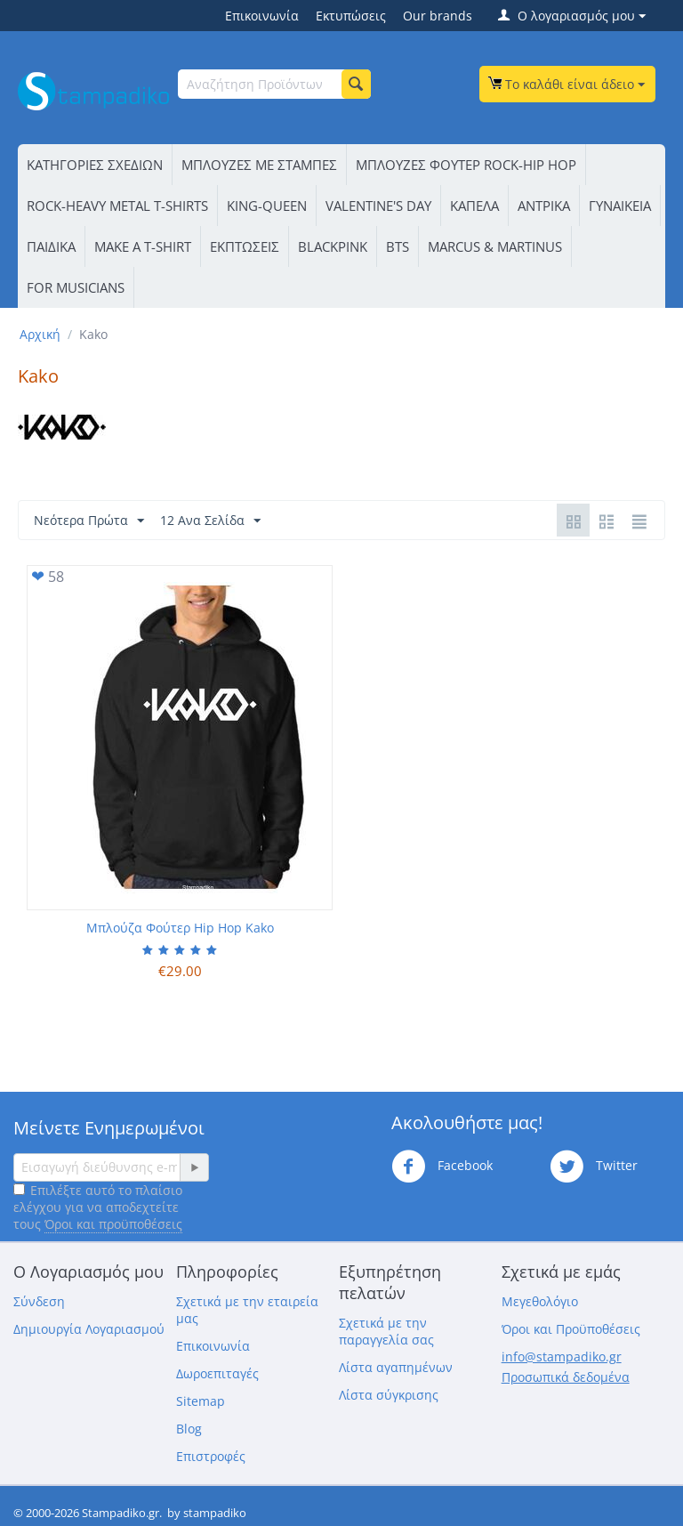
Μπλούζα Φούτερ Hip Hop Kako (180, 927)
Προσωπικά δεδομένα (566, 1377)
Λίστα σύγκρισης (388, 1394)
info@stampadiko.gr (562, 1356)
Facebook (442, 1166)
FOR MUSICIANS (76, 287)
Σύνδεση (39, 1301)
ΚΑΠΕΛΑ (474, 205)
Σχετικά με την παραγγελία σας (386, 1331)
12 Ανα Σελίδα (210, 521)
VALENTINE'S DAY (378, 205)
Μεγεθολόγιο (540, 1301)
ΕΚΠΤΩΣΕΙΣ (244, 246)
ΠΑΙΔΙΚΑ (51, 246)
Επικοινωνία (262, 15)
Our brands (437, 15)
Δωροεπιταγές (217, 1373)
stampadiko (214, 1513)
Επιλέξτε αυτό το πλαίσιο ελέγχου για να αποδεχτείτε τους (97, 1207)
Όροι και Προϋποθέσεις (571, 1328)
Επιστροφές (210, 1456)
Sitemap (200, 1401)
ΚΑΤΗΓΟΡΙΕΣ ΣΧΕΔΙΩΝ (95, 165)
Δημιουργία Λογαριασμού (89, 1328)
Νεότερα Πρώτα (89, 521)
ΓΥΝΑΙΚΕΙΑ (620, 205)
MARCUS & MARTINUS (495, 246)
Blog (189, 1428)
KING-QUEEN (267, 205)
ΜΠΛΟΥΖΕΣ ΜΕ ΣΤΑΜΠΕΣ (259, 165)
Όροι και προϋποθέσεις (113, 1223)
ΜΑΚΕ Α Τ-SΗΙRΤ (142, 246)
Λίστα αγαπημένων (396, 1367)
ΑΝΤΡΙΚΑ (544, 205)
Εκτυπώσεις (351, 15)
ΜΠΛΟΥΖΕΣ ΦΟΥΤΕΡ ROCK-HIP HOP (466, 165)
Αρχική (40, 334)
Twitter (594, 1166)
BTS (397, 246)
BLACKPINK (332, 246)
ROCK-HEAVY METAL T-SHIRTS (117, 205)
